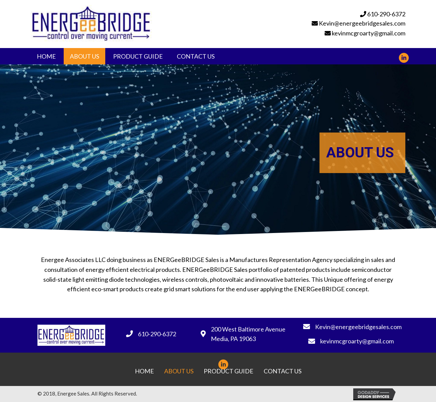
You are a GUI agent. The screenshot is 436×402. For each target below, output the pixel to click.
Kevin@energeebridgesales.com (362, 23)
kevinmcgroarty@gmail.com (368, 33)
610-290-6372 (386, 14)
